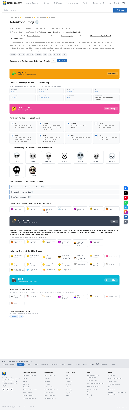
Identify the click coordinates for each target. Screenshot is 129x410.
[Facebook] (3, 389)
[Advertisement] (65, 348)
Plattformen (58, 3)
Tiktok (67, 395)
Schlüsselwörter (92, 380)
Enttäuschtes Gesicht (16, 256)
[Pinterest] (11, 389)
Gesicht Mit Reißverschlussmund (17, 269)
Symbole (26, 384)
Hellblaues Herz (31, 269)
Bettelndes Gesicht (95, 256)
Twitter (68, 387)
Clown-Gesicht (112, 296)
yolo (64, 54)
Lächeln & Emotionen (51, 390)
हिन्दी (97, 364)
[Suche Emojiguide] (57, 10)
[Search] (120, 10)
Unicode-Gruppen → (29, 398)
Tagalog (112, 364)
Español (12, 364)
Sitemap (118, 407)
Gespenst (110, 264)
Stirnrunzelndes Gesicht (65, 269)
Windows (68, 384)
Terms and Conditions (115, 378)
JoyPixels (69, 393)
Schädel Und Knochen (64, 208)
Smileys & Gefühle (27, 17)
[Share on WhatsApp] (126, 203)
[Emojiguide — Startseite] (4, 374)
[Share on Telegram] (126, 207)
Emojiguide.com (14, 17)
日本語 (78, 364)
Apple (67, 375)
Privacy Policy (112, 381)
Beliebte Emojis (92, 389)
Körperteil (14, 316)
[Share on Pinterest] (126, 198)
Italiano (36, 364)
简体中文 (71, 364)
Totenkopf (57, 54)
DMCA (110, 387)
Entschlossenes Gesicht (96, 264)
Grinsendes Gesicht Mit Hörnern (16, 209)
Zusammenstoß (49, 269)
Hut (21, 316)
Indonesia (105, 364)
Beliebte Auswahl (98, 3)
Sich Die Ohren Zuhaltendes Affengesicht (79, 258)
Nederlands (44, 364)
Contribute (111, 375)
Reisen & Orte (27, 387)
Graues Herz (79, 264)
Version (86, 3)
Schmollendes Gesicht (112, 208)
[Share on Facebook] (126, 188)
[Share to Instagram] (126, 212)
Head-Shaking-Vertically (46, 257)
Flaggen (25, 378)
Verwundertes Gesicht (32, 256)
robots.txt (124, 407)
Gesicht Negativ (41, 17)
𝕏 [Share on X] (125, 193)
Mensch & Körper (49, 375)
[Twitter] (7, 389)
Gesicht (13, 54)
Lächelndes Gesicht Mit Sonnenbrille (64, 257)
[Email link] (126, 222)
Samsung (69, 390)
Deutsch (20, 364)
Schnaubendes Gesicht (96, 208)
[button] (23, 90)
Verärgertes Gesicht (31, 208)
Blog (109, 3)
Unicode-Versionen (93, 386)
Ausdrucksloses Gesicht (49, 264)
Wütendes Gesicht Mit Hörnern (79, 209)
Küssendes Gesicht (31, 264)
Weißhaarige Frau (79, 296)
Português (54, 364)
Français (28, 364)
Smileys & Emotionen (30, 390)
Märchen (30, 54)
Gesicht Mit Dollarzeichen (64, 264)
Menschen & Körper (29, 375)
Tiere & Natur (27, 393)
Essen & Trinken (28, 395)
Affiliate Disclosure (114, 384)
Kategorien (47, 3)
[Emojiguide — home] (12, 3)
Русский (62, 364)
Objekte (25, 381)
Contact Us (111, 390)
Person (94, 296)
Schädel (38, 54)
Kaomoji (116, 3)
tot (50, 54)
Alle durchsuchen (32, 3)
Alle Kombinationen (73, 3)
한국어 (85, 364)
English (5, 364)
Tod (45, 54)
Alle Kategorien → (50, 398)
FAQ (123, 3)
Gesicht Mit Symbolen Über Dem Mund (47, 210)
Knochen (21, 54)
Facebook (69, 381)
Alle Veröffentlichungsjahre (95, 383)
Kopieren (62, 60)
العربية (92, 364)
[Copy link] (126, 217)
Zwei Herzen (111, 256)
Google (68, 378)
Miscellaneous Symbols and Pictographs (104, 98)
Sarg (14, 303)
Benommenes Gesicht (17, 264)
